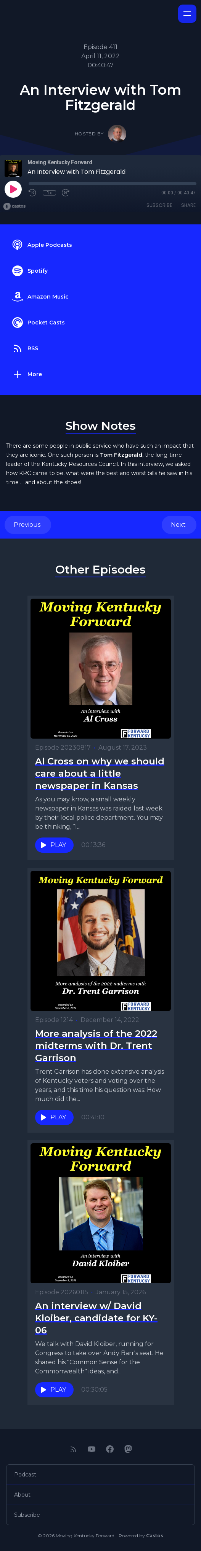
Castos (154, 1535)
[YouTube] (91, 1449)
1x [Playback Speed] (49, 192)
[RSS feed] (73, 1449)
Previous (28, 524)
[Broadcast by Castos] (14, 206)
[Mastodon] (128, 1449)
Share (188, 205)
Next (179, 524)
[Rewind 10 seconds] (33, 193)
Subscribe (159, 205)
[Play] (13, 189)
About (22, 1494)
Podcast (25, 1474)
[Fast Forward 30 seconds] (66, 193)
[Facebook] (109, 1449)
